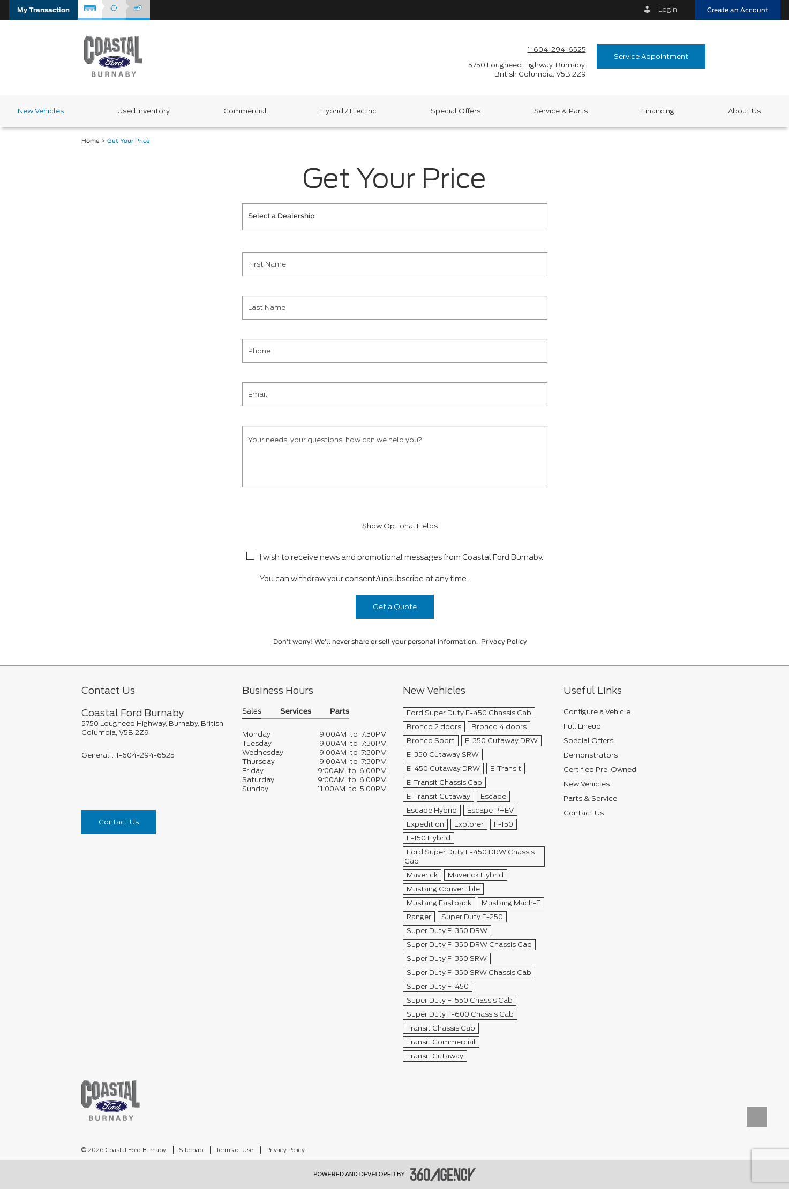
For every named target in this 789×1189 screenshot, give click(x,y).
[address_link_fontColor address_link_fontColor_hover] (527, 69)
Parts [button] (339, 711)
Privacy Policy (504, 642)
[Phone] (394, 351)
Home (90, 141)
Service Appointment (651, 56)
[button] (43, 10)
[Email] (394, 394)
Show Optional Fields (395, 526)
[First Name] (394, 264)
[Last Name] (394, 308)
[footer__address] (153, 728)
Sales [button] (251, 711)
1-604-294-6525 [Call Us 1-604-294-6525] (557, 50)
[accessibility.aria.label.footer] (443, 1174)
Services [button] (295, 711)
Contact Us (119, 822)
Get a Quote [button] (395, 607)
